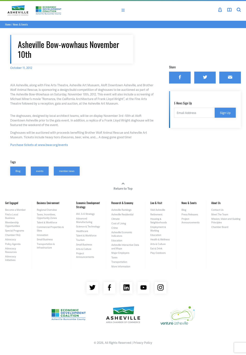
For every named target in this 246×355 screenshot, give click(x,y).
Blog (17, 171)
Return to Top (123, 186)
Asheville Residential (122, 214)
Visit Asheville (157, 209)
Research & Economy (122, 203)
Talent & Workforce (47, 222)
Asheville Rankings (121, 209)
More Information (120, 266)
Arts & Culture (83, 249)
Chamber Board (219, 227)
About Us (216, 203)
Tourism (80, 240)
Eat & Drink (156, 248)
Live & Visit (156, 203)
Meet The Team (219, 214)
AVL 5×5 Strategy (85, 214)
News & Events (20, 24)
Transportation (119, 261)
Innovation (42, 235)
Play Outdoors (158, 252)
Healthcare (82, 231)
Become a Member (15, 209)
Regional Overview (47, 209)
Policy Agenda (13, 244)
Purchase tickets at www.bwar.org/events (39, 145)
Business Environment (48, 203)
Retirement (156, 214)
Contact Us (217, 209)
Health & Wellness (160, 239)
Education (116, 240)
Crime (114, 227)
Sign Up (225, 113)
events (39, 171)
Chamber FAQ (12, 235)
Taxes (114, 257)
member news (66, 171)
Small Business (45, 239)
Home (8, 24)
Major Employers (120, 252)
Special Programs (14, 230)
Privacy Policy (142, 342)
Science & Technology (88, 226)
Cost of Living (118, 223)
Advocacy (10, 239)
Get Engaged (11, 203)
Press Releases (189, 214)
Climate (115, 218)
